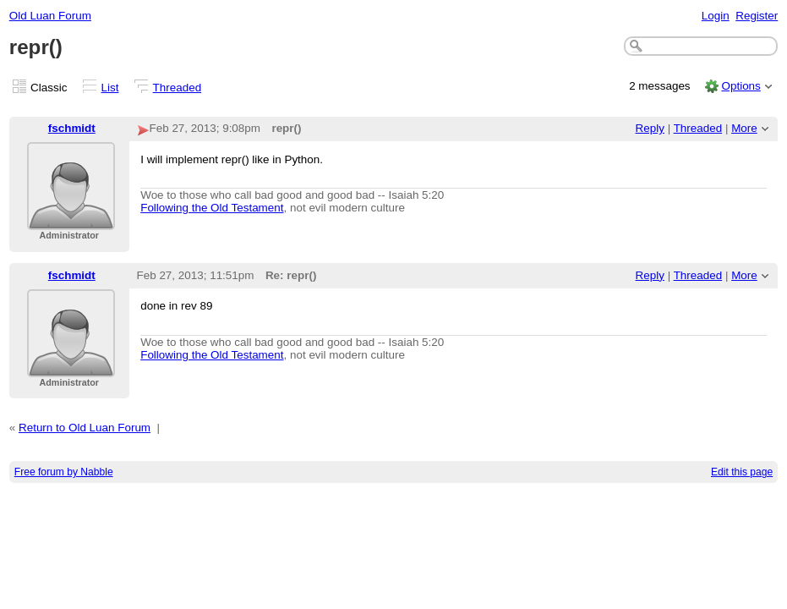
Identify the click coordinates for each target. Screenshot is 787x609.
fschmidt (72, 128)
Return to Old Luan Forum (84, 427)
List (110, 87)
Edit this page (742, 472)
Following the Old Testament (211, 207)
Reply (650, 128)
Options (740, 86)
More (744, 128)
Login (716, 15)
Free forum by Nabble (63, 472)
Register (756, 15)
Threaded (177, 87)
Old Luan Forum (50, 15)
